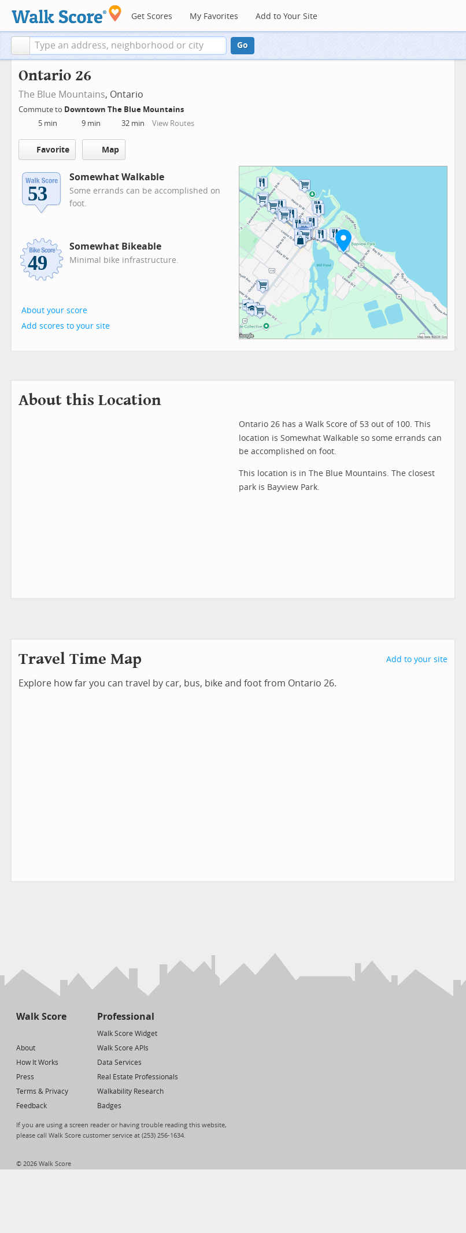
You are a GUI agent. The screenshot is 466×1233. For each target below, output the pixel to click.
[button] (20, 45)
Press (25, 1077)
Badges (109, 1106)
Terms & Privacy (42, 1091)
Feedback (31, 1106)
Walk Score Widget (127, 1034)
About (25, 1048)
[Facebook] (40, 1032)
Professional (125, 1016)
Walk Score (41, 1016)
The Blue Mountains (62, 94)
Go (242, 45)
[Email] (58, 1032)
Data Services (119, 1063)
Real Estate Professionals (137, 1077)
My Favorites (214, 16)
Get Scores (151, 16)
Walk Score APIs (123, 1048)
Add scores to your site (65, 326)
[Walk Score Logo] (67, 14)
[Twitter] (22, 1032)
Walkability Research (130, 1091)
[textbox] (128, 45)
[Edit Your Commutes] (191, 107)
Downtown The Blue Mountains (125, 109)
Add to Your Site (286, 16)
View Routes (173, 123)
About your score (54, 310)
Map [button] (103, 149)
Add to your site (416, 659)
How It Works (37, 1063)
